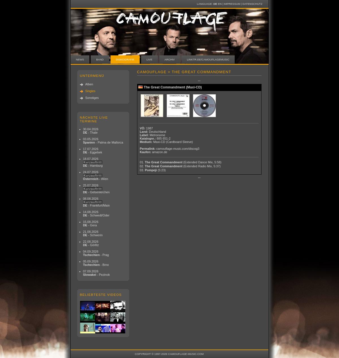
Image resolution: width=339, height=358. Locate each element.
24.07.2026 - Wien (95, 175)
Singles (90, 91)
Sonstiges (92, 97)
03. (153, 170)
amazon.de (159, 152)
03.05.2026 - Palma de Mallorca (103, 140)
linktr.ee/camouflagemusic (208, 59)
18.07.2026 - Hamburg (93, 162)
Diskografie (125, 59)
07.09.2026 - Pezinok (96, 273)
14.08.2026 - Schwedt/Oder (96, 213)
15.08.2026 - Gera (90, 223)
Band (100, 59)
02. (180, 166)
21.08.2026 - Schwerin (93, 233)
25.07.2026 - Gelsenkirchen (96, 189)
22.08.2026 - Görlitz (91, 243)
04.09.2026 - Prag (96, 253)
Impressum (232, 3)
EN (220, 3)
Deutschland (157, 131)
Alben (89, 84)
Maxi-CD (159, 142)
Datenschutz (252, 3)
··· (199, 81)
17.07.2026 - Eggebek (92, 150)
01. (180, 162)
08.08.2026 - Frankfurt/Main (96, 202)
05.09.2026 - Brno (96, 263)
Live (149, 59)
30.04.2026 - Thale (90, 130)
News (80, 59)
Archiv (170, 59)
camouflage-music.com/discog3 (177, 148)
